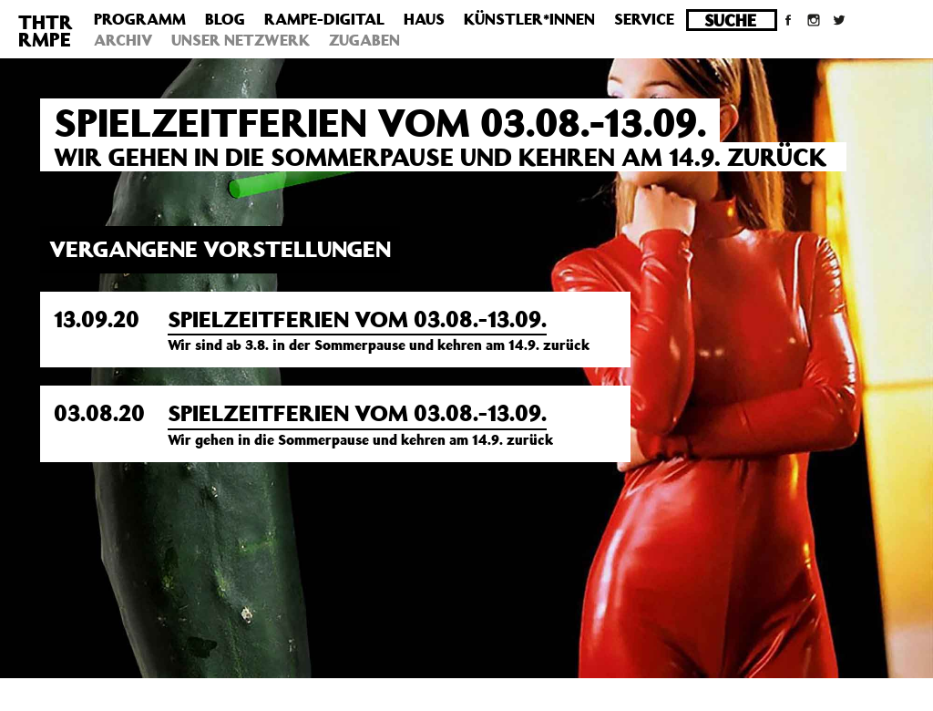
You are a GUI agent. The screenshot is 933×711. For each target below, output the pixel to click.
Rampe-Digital (324, 19)
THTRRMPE (45, 30)
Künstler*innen (529, 19)
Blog (225, 19)
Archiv (123, 40)
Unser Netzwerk (240, 40)
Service (644, 19)
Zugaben (364, 40)
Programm (140, 19)
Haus (424, 19)
